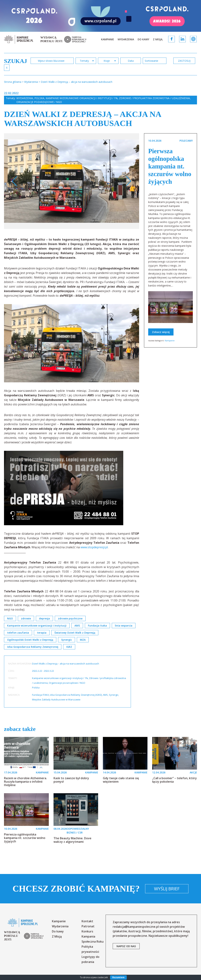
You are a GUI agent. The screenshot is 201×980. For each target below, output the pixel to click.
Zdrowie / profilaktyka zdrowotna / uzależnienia (154, 98)
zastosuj (184, 60)
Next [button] (128, 181)
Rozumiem (118, 977)
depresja (44, 618)
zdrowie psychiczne (70, 618)
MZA (83, 639)
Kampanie (107, 39)
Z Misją (157, 39)
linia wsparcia (123, 625)
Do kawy (143, 39)
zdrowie (26, 618)
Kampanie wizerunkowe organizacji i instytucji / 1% (82, 98)
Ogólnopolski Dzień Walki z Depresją (30, 639)
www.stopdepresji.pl (94, 547)
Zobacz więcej (161, 332)
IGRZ (69, 646)
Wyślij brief (167, 889)
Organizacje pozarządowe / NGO (39, 102)
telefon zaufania (18, 632)
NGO (10, 618)
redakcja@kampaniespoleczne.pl (136, 927)
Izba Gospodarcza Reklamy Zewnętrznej (32, 646)
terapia (41, 632)
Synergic (66, 639)
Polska (39, 98)
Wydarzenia (126, 39)
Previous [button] (14, 181)
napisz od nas (126, 946)
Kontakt (87, 921)
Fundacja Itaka (97, 625)
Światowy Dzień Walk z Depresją (74, 632)
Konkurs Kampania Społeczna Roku (93, 936)
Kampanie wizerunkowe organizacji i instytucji (36, 625)
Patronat (88, 926)
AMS (77, 625)
